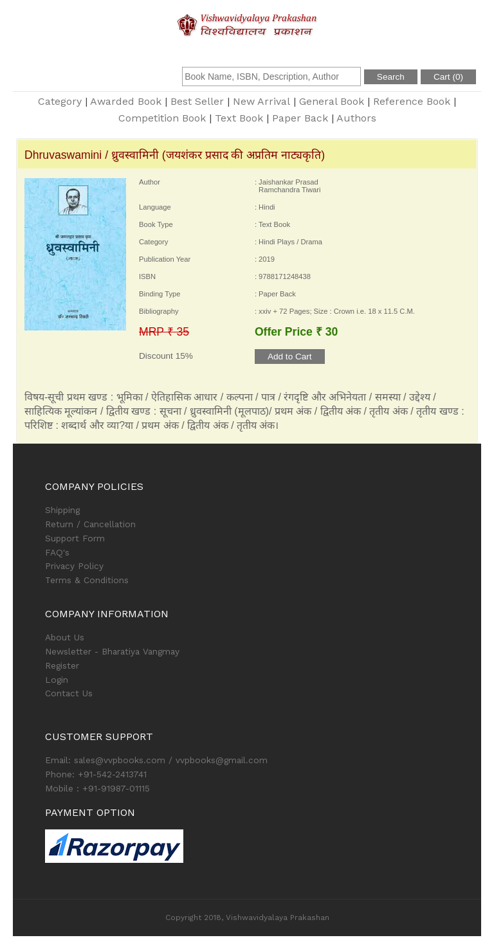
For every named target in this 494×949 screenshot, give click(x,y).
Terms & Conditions (87, 580)
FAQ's (57, 552)
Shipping (62, 510)
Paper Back (300, 118)
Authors (356, 118)
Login (56, 679)
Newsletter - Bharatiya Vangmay (112, 651)
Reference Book (411, 101)
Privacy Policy (74, 566)
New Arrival (261, 101)
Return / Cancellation (90, 524)
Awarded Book (125, 101)
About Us (64, 637)
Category (60, 101)
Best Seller (197, 101)
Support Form (75, 538)
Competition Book (162, 118)
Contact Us (69, 693)
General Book (331, 101)
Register (62, 665)
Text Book (239, 118)
